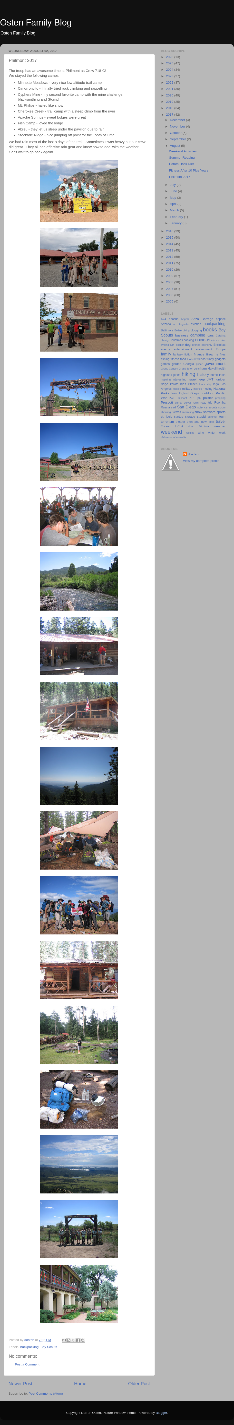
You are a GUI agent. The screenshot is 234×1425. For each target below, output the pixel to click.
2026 (170, 57)
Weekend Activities (183, 151)
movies (198, 388)
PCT (172, 398)
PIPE (192, 398)
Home (80, 1383)
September (178, 139)
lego (216, 384)
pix (199, 398)
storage (190, 416)
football (191, 359)
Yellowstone (168, 437)
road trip (206, 402)
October (176, 133)
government (215, 363)
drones (196, 344)
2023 (170, 76)
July (173, 185)
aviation (196, 324)
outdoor (208, 393)
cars (210, 335)
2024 (170, 69)
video (191, 426)
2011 (170, 263)
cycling (165, 344)
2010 (170, 269)
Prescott (167, 402)
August (175, 145)
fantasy (178, 354)
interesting (179, 379)
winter (211, 432)
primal (178, 402)
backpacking (29, 1347)
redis (195, 402)
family (166, 354)
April (173, 204)
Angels (185, 319)
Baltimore (167, 330)
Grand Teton (186, 368)
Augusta (184, 324)
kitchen (192, 384)
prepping (220, 398)
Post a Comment (27, 1364)
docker (180, 344)
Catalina (220, 335)
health (221, 368)
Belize (178, 330)
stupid (201, 416)
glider (199, 364)
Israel (192, 379)
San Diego (186, 407)
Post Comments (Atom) (46, 1393)
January (176, 223)
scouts (213, 407)
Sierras (176, 412)
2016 (170, 231)
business (181, 335)
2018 (170, 108)
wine (201, 432)
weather (219, 426)
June (174, 191)
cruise (221, 340)
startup (178, 416)
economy (207, 344)
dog (188, 344)
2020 (170, 95)
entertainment (183, 349)
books (210, 330)
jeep (202, 379)
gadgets (220, 359)
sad (173, 407)
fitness (175, 359)
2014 (170, 244)
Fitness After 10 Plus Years (188, 170)
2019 (170, 102)
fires (222, 354)
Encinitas (219, 344)
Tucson (165, 426)
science (202, 407)
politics (208, 398)
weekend (171, 432)
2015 (170, 237)
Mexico (177, 388)
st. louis (166, 416)
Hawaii (212, 368)
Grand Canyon (169, 368)
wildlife (190, 432)
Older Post (139, 1383)
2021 (170, 89)
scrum (221, 407)
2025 (170, 63)
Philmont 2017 (179, 177)
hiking (188, 374)
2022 (170, 82)
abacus (173, 319)
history (203, 374)
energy (165, 349)
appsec (220, 319)
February (177, 217)
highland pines (170, 375)
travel (220, 421)
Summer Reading (182, 157)
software (209, 412)
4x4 (163, 319)
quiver (187, 402)
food (183, 359)
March (175, 210)
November (178, 126)
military (187, 388)
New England (180, 393)
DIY (172, 344)
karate (174, 384)
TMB (211, 421)
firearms (212, 354)
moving (207, 388)
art (174, 324)
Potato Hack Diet (181, 164)
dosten (193, 454)
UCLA (179, 426)
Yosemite (181, 437)
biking (186, 330)
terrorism (167, 421)
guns (197, 368)
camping (197, 335)
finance (199, 354)
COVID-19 (202, 340)
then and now (197, 421)
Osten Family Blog (36, 22)
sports (220, 412)
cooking (189, 340)
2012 (170, 257)
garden (176, 364)
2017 (170, 114)
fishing (165, 359)
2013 (170, 250)
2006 (170, 295)
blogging (196, 330)
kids (183, 384)
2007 (170, 289)
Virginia (204, 426)
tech (222, 416)
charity (165, 340)
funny (210, 359)
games (165, 364)
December (178, 120)
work (222, 432)
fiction (188, 354)
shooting (166, 412)
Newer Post (20, 1383)
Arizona (166, 324)
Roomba (219, 402)
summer (212, 416)
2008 (170, 282)
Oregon (195, 393)
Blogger (161, 1413)
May (173, 197)
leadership (205, 384)
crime (214, 340)
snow (198, 412)
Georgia (188, 364)
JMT (210, 379)
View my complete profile (201, 461)
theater (180, 421)
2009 (170, 276)
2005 (170, 301)
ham (203, 368)
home (214, 375)
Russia (165, 407)
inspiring (166, 379)
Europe (220, 349)
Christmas (176, 340)
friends (201, 359)
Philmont (182, 398)
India (222, 375)
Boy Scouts (48, 1347)
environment (204, 349)
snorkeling (188, 412)
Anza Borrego (202, 319)
